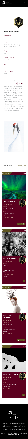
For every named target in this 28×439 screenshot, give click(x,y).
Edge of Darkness (9, 201)
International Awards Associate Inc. (17, 429)
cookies (15, 428)
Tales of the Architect (10, 374)
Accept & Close (9, 437)
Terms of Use (14, 426)
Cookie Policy (19, 437)
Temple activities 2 (9, 258)
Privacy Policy (20, 426)
